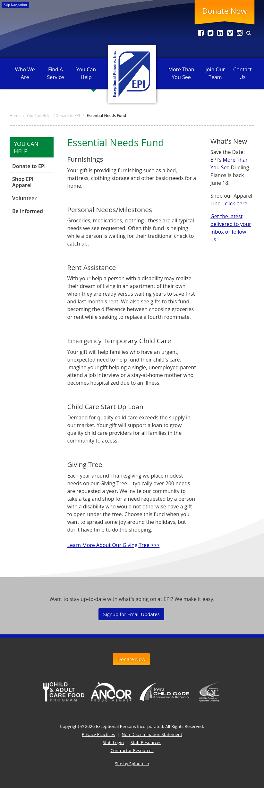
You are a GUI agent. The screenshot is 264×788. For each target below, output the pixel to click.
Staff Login (113, 742)
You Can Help (86, 73)
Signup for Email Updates (131, 614)
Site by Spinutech (132, 763)
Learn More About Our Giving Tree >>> (113, 545)
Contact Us (242, 73)
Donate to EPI (29, 166)
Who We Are (25, 73)
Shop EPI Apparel (23, 182)
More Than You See (181, 73)
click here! (237, 203)
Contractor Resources (131, 750)
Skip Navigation (15, 5)
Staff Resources (146, 742)
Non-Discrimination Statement (152, 734)
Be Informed (27, 211)
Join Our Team (215, 73)
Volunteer (24, 198)
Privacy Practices (98, 734)
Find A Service (55, 73)
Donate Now (224, 10)
